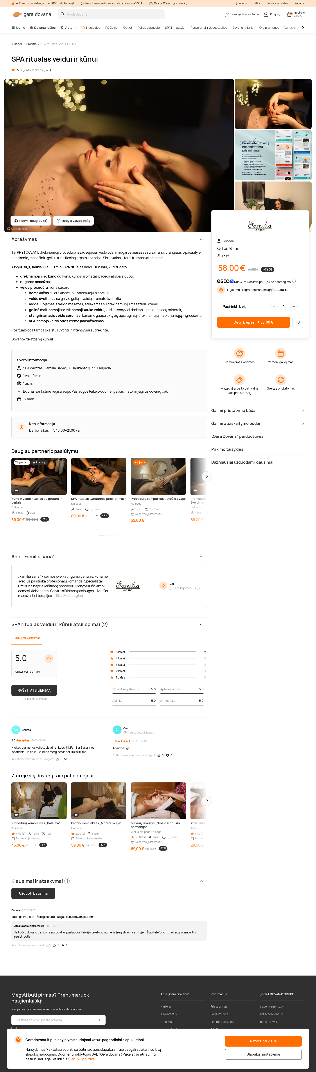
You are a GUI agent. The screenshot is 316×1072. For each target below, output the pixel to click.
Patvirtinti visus (263, 1041)
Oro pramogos (269, 27)
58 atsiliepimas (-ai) (185, 588)
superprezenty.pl (271, 1006)
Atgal (18, 44)
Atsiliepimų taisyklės (34, 699)
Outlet (127, 27)
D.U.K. (257, 3)
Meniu (18, 27)
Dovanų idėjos (43, 27)
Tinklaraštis (169, 1014)
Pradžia (31, 44)
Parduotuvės (219, 1014)
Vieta (66, 27)
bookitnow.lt (268, 1022)
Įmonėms (241, 3)
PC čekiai (111, 27)
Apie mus (167, 1022)
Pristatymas (218, 1006)
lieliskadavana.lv (271, 1014)
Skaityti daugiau (69, 595)
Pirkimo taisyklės (221, 1022)
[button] (207, 476)
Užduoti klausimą (33, 893)
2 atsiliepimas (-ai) (37, 70)
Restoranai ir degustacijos (208, 27)
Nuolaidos (90, 27)
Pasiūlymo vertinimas (27, 638)
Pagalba (300, 3)
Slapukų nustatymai (263, 1054)
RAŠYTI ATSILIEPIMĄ (34, 690)
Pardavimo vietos (278, 3)
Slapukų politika (81, 1059)
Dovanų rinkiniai (243, 27)
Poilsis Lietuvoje (149, 27)
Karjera (166, 1006)
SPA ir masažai (175, 27)
